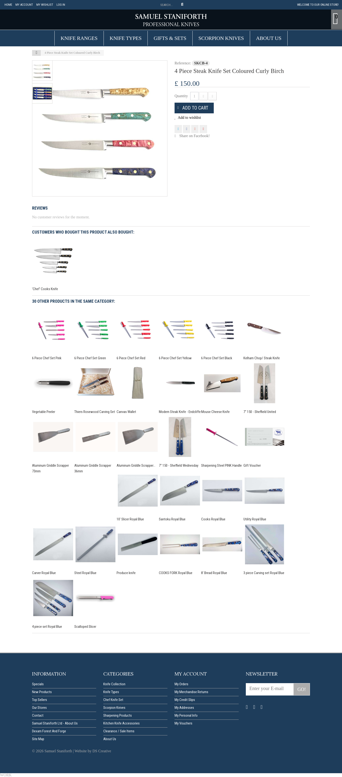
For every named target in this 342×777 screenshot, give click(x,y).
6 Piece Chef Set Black (216, 358)
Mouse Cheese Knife (215, 412)
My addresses (184, 707)
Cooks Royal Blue (213, 519)
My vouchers (183, 723)
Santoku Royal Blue (172, 519)
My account (24, 4)
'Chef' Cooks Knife (45, 289)
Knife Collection (114, 684)
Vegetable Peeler (43, 412)
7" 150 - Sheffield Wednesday (178, 465)
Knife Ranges (79, 38)
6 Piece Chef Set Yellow (175, 358)
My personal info (186, 715)
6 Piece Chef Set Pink (47, 358)
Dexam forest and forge (49, 731)
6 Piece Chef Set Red (131, 358)
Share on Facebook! (194, 136)
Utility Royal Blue (254, 519)
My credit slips (185, 700)
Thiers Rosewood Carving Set (94, 412)
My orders (181, 684)
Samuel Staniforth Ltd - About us (55, 723)
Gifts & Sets (170, 38)
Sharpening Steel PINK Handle (221, 465)
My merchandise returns (191, 692)
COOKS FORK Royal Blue (175, 573)
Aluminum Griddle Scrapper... (136, 465)
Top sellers (39, 700)
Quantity (181, 96)
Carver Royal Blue (44, 573)
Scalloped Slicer (85, 626)
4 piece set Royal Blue (47, 626)
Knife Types (126, 38)
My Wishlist (44, 4)
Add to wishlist (189, 117)
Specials (38, 684)
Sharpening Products (117, 715)
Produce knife (126, 573)
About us (268, 38)
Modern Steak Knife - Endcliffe (180, 412)
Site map (38, 739)
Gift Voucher (252, 465)
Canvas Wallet (126, 412)
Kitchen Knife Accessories (121, 723)
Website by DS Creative (93, 751)
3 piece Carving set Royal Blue (263, 573)
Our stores (39, 707)
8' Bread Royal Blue (214, 573)
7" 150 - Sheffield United (259, 412)
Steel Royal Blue (85, 573)
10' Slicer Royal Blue (130, 519)
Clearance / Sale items (118, 731)
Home (8, 4)
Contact (37, 715)
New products (42, 692)
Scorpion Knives (221, 38)
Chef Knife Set (113, 700)
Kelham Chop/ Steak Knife (261, 358)
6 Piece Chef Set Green (90, 358)
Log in (61, 4)
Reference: (183, 63)
